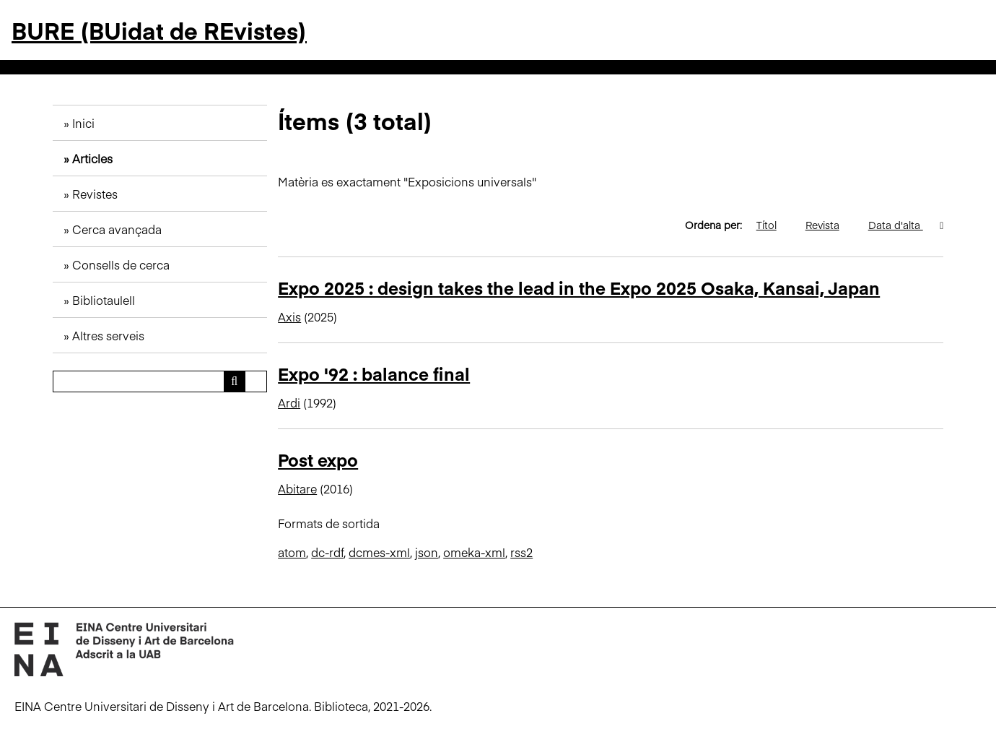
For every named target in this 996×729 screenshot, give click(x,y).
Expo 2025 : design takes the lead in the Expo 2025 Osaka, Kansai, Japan (579, 287)
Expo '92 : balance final (374, 373)
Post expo (318, 459)
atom (292, 552)
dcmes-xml (379, 552)
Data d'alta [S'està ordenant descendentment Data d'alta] (903, 224)
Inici (83, 123)
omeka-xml (474, 552)
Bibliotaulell (103, 300)
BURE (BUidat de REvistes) (159, 30)
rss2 (521, 552)
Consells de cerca (121, 264)
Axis (289, 316)
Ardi (289, 402)
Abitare (297, 488)
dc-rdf (327, 552)
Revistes (95, 194)
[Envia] (234, 381)
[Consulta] (160, 381)
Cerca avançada (117, 229)
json (426, 552)
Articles (92, 158)
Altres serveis (108, 335)
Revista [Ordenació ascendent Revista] (829, 224)
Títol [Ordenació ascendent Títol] (773, 224)
